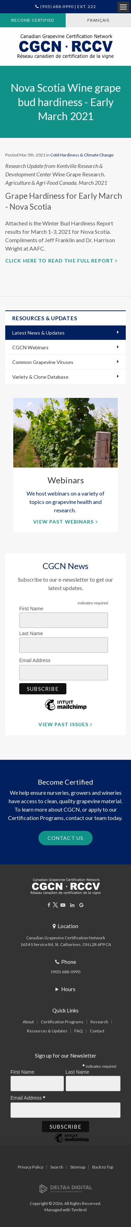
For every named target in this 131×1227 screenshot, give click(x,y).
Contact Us (65, 838)
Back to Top (102, 1167)
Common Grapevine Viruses (42, 362)
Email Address (36, 659)
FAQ (78, 1030)
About (28, 1021)
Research (99, 1021)
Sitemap (77, 1167)
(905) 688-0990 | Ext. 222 (68, 6)
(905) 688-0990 (65, 971)
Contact (97, 1030)
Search (56, 1167)
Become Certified (32, 20)
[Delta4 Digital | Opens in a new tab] (65, 1188)
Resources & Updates (47, 1030)
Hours (68, 989)
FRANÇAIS (98, 20)
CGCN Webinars (30, 347)
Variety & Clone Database (40, 377)
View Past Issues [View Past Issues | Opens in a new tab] (63, 724)
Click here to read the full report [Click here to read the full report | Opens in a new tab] (59, 261)
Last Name (31, 633)
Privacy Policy (30, 1167)
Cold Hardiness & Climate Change (82, 154)
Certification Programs (62, 1021)
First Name (31, 608)
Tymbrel (79, 1209)
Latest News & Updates (38, 333)
